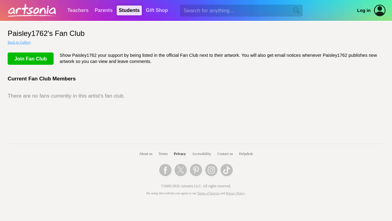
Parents (104, 10)
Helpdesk (246, 154)
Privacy (180, 154)
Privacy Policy (235, 193)
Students (129, 10)
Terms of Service (208, 193)
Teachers (78, 10)
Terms (163, 154)
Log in (364, 10)
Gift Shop (157, 10)
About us (146, 154)
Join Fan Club (30, 58)
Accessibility (201, 154)
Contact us (225, 154)
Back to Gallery (19, 42)
